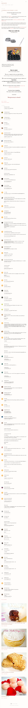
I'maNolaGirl (6, 112)
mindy (5, 145)
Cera (5, 398)
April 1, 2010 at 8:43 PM (7, 182)
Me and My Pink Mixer (7, 259)
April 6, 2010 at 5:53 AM (7, 407)
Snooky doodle (6, 582)
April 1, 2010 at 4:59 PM (7, 148)
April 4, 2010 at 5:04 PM (7, 369)
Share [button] (2, 101)
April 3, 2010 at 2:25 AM (7, 269)
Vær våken (5, 337)
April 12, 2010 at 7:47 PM (7, 580)
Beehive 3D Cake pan (23, 27)
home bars (11, 28)
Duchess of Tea (6, 314)
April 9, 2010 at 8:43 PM (7, 526)
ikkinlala (5, 252)
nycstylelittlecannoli (7, 231)
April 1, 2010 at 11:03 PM (7, 194)
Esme (5, 557)
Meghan (5, 205)
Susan (5, 157)
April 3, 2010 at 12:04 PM (7, 320)
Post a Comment (4, 599)
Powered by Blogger (14, 703)
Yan (4, 459)
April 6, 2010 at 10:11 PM (7, 451)
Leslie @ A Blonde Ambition (8, 197)
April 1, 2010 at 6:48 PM (7, 160)
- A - (4, 192)
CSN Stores (10, 16)
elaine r (5, 272)
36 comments (5, 649)
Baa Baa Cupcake (7, 140)
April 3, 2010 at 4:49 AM (7, 294)
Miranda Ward (6, 487)
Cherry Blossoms (6, 239)
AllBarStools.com (20, 19)
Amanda (5, 548)
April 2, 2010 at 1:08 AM (7, 208)
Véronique (5, 511)
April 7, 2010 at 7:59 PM (7, 484)
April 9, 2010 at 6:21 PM (7, 508)
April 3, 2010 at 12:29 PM (7, 328)
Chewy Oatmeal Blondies (7, 672)
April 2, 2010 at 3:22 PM (7, 237)
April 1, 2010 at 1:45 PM (7, 109)
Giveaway (7, 102)
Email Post (5, 101)
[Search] (26, 1)
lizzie (5, 285)
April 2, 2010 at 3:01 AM (7, 214)
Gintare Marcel (16, 705)
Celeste (5, 363)
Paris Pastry (4, 3)
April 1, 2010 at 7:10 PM (7, 165)
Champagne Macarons (7, 222)
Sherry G (5, 542)
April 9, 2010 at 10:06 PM (7, 546)
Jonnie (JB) (6, 178)
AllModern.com (3, 20)
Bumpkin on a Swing (7, 416)
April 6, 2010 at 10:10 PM (7, 444)
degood (5, 290)
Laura (5, 492)
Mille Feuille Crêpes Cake (7, 648)
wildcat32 (5, 380)
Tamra (5, 529)
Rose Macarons (5, 696)
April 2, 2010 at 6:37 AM (7, 219)
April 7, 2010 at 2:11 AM (7, 457)
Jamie (5, 344)
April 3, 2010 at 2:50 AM (7, 277)
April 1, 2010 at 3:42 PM (7, 125)
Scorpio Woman (6, 428)
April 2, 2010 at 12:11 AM (7, 203)
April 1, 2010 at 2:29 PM (7, 114)
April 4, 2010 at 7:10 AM (7, 348)
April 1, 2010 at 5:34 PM (7, 155)
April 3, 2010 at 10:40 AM (7, 311)
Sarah (5, 122)
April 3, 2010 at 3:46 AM (7, 282)
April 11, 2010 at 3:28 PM (7, 554)
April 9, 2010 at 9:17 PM (7, 540)
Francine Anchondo (7, 498)
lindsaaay (5, 572)
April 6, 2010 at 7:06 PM (7, 431)
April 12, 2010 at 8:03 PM (7, 585)
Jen (4, 422)
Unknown (5, 322)
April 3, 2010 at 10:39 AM (7, 306)
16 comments (5, 625)
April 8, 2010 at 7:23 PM (7, 489)
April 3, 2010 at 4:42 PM (7, 342)
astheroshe (6, 331)
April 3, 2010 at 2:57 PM (7, 334)
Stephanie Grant (6, 386)
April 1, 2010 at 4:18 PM (7, 143)
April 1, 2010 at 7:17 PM (7, 170)
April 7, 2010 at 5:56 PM (7, 472)
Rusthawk (5, 309)
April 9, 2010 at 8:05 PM (7, 513)
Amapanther (6, 409)
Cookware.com (15, 19)
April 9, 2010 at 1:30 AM (7, 502)
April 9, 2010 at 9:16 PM (7, 533)
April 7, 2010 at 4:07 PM (7, 467)
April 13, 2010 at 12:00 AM (7, 591)
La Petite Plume (6, 433)
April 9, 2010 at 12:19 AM (7, 495)
